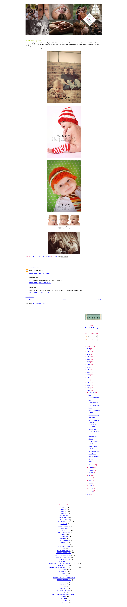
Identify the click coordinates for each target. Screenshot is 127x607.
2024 (88, 351)
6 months (63, 511)
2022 (88, 356)
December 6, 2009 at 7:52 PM (39, 273)
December (92, 392)
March (91, 485)
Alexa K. (91, 439)
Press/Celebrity (64, 580)
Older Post (99, 299)
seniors (63, 584)
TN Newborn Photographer (63, 594)
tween (63, 596)
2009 (88, 390)
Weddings (64, 602)
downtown (63, 536)
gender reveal (64, 540)
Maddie (90, 461)
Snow (64, 586)
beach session (64, 519)
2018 (88, 367)
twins (63, 598)
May (90, 480)
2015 (88, 375)
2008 (88, 494)
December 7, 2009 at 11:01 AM (40, 283)
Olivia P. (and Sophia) (94, 397)
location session (63, 557)
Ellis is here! (92, 417)
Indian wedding (64, 546)
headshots (64, 544)
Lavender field (63, 551)
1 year (63, 507)
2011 (88, 385)
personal (63, 573)
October (91, 467)
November (92, 465)
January (91, 490)
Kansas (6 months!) (94, 415)
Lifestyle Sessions (63, 553)
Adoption (64, 515)
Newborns (63, 571)
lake (64, 548)
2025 (88, 349)
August (91, 472)
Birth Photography (64, 522)
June (90, 478)
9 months (63, 513)
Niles (90, 395)
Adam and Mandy (93, 402)
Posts (88, 336)
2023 (88, 354)
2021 (88, 359)
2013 (88, 380)
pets (63, 575)
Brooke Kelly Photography (92, 328)
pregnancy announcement (64, 578)
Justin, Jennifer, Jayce (94, 451)
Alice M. (91, 448)
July (90, 475)
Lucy (90, 400)
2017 (88, 369)
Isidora (90, 408)
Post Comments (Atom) (39, 303)
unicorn (64, 600)
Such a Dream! (92, 454)
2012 (88, 382)
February (91, 488)
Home (64, 299)
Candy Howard (33, 267)
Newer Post (29, 299)
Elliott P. (91, 459)
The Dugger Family (94, 456)
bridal (64, 528)
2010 (88, 387)
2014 (88, 377)
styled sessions (63, 590)
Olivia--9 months (93, 446)
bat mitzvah (64, 517)
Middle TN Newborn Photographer (63, 563)
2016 (88, 372)
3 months (63, 509)
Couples (63, 534)
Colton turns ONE (93, 436)
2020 (88, 362)
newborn (63, 569)
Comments (89, 340)
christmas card (63, 530)
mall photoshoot (64, 559)
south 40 (63, 588)
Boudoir (64, 524)
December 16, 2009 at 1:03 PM (40, 292)
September (92, 470)
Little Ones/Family (63, 555)
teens (64, 592)
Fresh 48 (63, 538)
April (90, 483)
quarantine (64, 582)
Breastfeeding (64, 526)
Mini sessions (63, 565)
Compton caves (64, 532)
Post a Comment (30, 297)
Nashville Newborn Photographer (63, 567)
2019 (88, 364)
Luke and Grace (93, 429)
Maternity (63, 561)
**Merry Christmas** (94, 405)
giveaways (64, 542)
